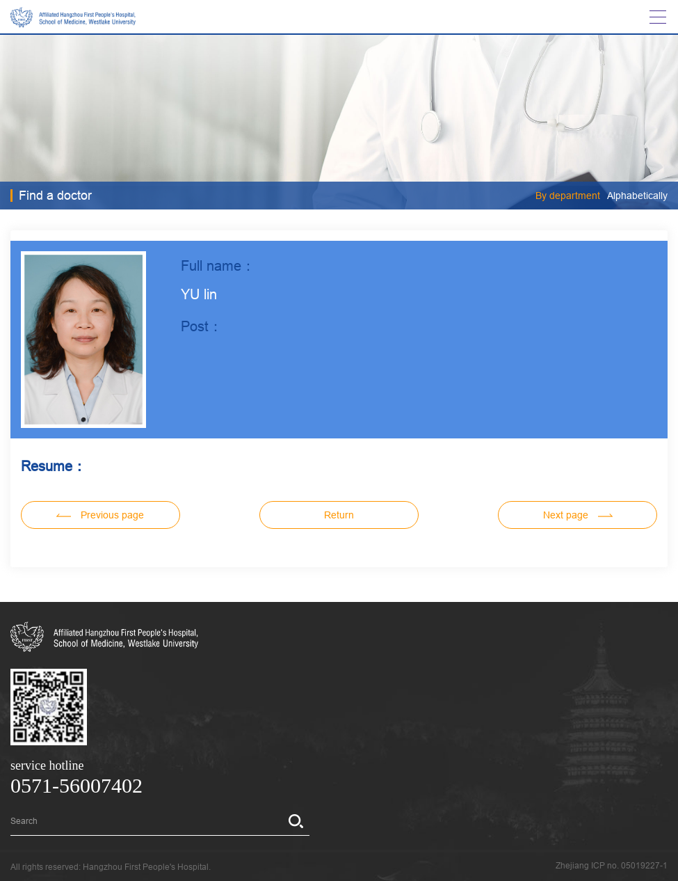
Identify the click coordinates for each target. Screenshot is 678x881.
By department (567, 195)
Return (339, 515)
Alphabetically (637, 195)
